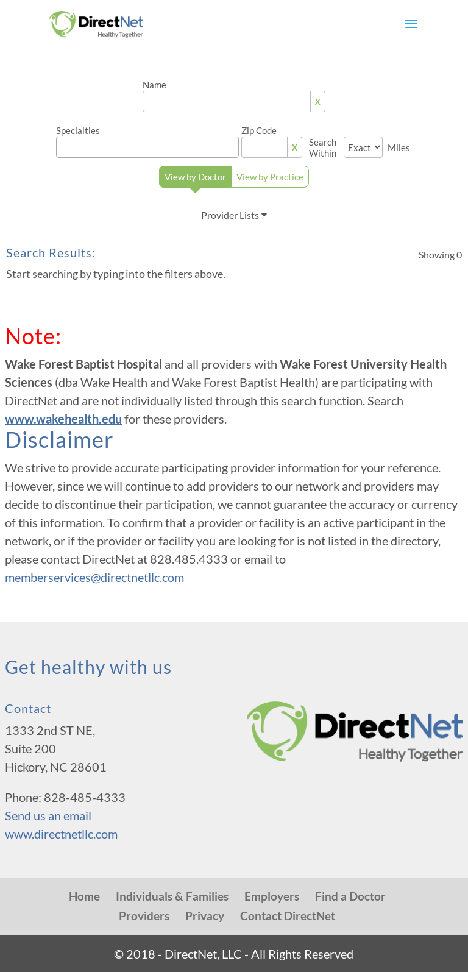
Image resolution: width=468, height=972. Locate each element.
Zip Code (259, 130)
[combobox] (147, 147)
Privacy (204, 916)
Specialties (78, 130)
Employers (271, 896)
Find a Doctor (350, 896)
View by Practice (269, 176)
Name (154, 84)
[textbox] (151, 144)
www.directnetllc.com (61, 833)
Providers (144, 916)
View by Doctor (195, 179)
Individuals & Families (172, 896)
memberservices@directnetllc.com (94, 577)
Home (84, 896)
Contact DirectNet (287, 916)
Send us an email (48, 815)
